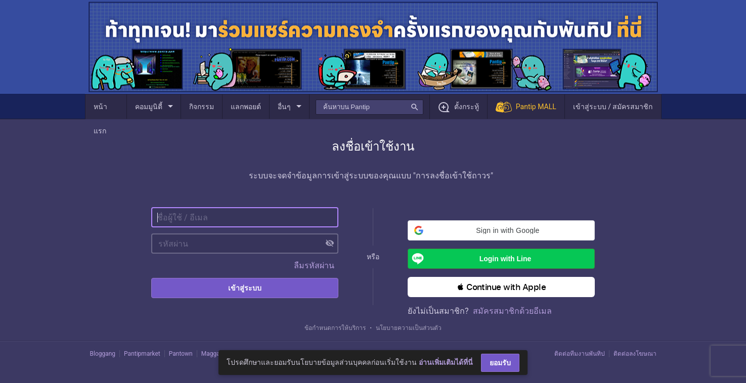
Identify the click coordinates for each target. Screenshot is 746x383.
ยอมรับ (500, 363)
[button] (501, 230)
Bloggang (103, 353)
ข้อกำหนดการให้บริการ (335, 327)
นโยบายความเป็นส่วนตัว (409, 327)
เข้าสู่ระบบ (244, 288)
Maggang (214, 353)
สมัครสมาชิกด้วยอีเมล (512, 311)
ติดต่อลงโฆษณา (634, 353)
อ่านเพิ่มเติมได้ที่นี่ (446, 362)
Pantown (181, 353)
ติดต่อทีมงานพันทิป (579, 353)
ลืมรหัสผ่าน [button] (314, 265)
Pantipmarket (142, 353)
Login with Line (469, 258)
